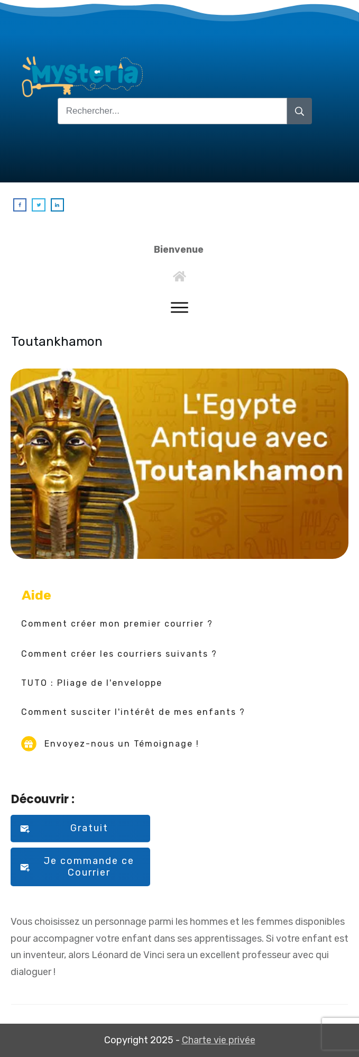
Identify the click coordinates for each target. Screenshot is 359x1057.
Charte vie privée (218, 1040)
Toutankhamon (57, 341)
